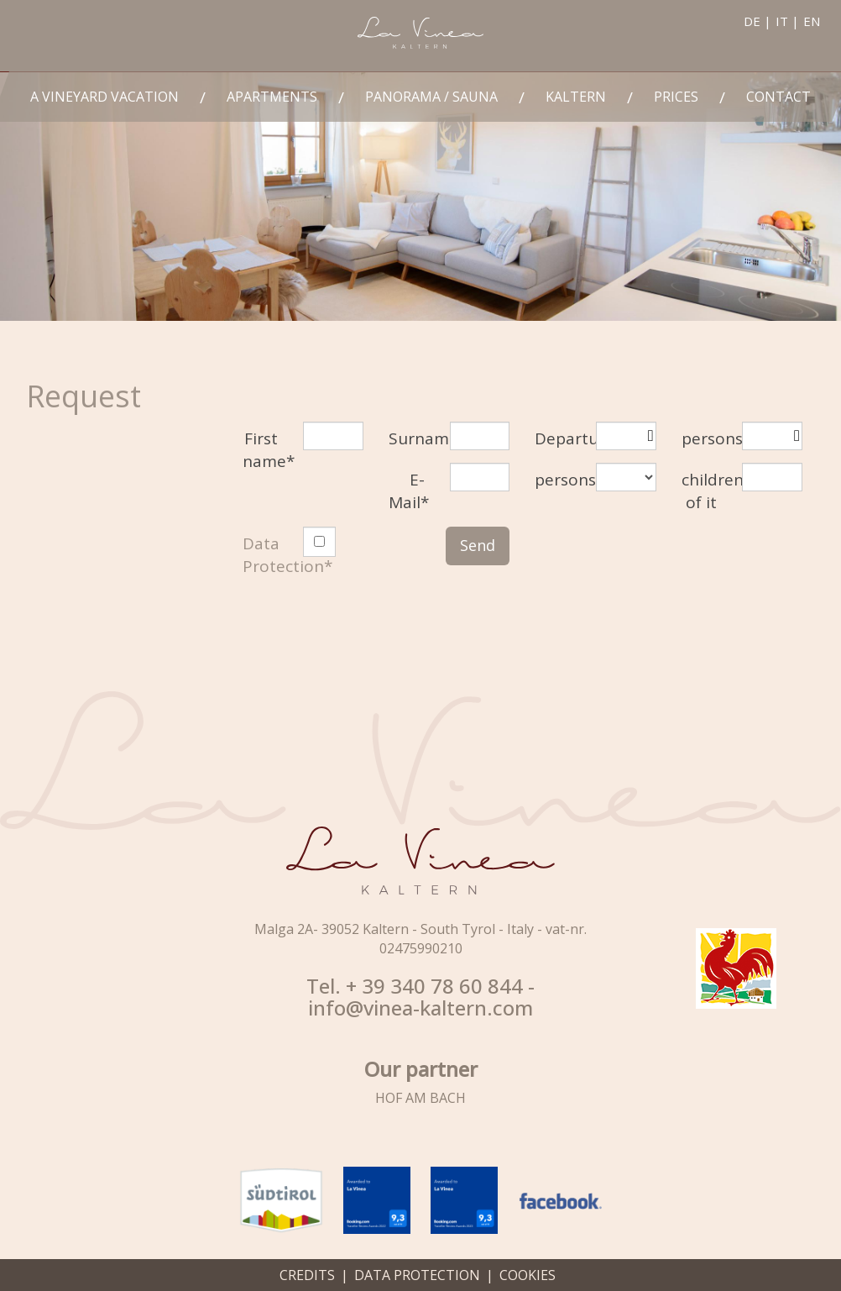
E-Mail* (409, 491)
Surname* (413, 438)
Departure (559, 438)
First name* (267, 450)
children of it (706, 491)
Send (477, 545)
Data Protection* (287, 555)
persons (706, 438)
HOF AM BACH (420, 1098)
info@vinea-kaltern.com (420, 1008)
